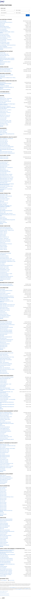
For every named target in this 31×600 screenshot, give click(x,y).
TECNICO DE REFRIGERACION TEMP (5, 181)
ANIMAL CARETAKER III (3, 204)
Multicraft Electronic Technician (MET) (5, 341)
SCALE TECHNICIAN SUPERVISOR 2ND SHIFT (6, 285)
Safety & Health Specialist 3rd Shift (5, 358)
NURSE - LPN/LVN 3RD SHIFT (4, 362)
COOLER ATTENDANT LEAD (4, 54)
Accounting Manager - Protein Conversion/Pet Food (7, 45)
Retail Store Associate (3, 494)
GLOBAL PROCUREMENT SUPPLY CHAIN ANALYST (7, 554)
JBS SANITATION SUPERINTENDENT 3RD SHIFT (7, 531)
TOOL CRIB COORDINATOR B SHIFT (5, 562)
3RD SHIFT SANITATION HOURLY (5, 145)
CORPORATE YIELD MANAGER (4, 85)
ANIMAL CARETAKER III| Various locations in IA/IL (7, 304)
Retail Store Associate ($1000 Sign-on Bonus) (6, 496)
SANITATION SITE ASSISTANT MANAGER (6, 519)
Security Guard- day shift (3, 139)
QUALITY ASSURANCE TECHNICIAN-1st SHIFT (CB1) (7, 445)
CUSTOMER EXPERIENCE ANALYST (5, 93)
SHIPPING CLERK (2, 52)
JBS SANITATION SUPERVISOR (4, 545)
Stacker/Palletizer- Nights (4, 194)
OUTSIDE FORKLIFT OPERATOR (4, 198)
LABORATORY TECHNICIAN (4, 462)
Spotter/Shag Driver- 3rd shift (4, 99)
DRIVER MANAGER (2, 386)
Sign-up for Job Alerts (11, 580)
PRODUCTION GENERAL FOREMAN (5, 396)
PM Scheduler (2, 335)
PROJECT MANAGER (3, 131)
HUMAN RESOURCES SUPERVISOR (5, 279)
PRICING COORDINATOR (3, 38)
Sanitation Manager (3, 539)
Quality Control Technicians (4, 460)
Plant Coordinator (2, 420)
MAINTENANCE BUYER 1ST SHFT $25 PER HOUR (7, 324)
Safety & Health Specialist (4, 354)
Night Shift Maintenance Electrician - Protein (6, 177)
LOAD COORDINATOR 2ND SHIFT (5, 429)
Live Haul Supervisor (3, 432)
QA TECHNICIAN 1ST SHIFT (4, 459)
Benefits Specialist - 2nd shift (4, 268)
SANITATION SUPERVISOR (4, 524)
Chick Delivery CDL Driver (4, 123)
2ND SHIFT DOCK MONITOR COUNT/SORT (6, 68)
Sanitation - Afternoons (3, 231)
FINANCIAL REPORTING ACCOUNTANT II (6, 22)
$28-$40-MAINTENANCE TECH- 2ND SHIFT (6, 178)
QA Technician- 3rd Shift (3, 197)
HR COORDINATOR (3, 254)
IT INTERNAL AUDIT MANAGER (4, 43)
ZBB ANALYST (2, 64)
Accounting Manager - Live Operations (6, 39)
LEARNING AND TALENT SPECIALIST (5, 277)
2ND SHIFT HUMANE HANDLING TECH (6, 71)
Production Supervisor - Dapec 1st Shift (6, 436)
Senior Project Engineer (3, 132)
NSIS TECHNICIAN (2, 447)
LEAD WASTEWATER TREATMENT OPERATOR (7, 439)
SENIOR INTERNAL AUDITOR (4, 26)
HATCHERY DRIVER (3, 102)
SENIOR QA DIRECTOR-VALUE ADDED (5, 467)
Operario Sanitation (3, 235)
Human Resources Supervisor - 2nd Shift (6, 273)
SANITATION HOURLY (3, 245)
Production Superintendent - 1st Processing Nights (7, 399)
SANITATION (2, 528)
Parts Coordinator (2, 209)
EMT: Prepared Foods (3, 370)
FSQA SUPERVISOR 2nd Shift (4, 452)
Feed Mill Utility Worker (3, 312)
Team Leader (2, 512)
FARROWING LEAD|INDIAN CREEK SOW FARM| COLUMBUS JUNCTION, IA (7, 298)
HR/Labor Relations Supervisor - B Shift (6, 258)
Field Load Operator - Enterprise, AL (5, 106)
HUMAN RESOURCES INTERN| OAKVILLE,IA (6, 276)
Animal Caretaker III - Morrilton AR (5, 293)
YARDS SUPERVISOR (3, 385)
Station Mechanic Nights (3, 163)
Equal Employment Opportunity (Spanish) (4, 595)
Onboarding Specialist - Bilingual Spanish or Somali (7, 261)
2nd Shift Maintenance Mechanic (5, 343)
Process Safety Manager (3, 129)
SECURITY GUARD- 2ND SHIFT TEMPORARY (6, 74)
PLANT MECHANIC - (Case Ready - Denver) (6, 186)
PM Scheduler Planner (3, 338)
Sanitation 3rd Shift (3, 234)
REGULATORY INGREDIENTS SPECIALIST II (6, 478)
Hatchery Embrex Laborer (4, 307)
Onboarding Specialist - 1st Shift (5, 269)
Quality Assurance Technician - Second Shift (6, 466)
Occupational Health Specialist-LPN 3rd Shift (6, 352)
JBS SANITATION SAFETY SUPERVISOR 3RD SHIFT (7, 153)
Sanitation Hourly (2, 242)
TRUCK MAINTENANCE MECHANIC (5, 171)
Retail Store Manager (3, 503)
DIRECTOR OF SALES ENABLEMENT (5, 89)
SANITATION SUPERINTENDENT (5, 530)
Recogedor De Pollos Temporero (5, 310)
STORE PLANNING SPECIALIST (4, 428)
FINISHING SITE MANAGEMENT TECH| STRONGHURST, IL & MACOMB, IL (6, 206)
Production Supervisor (3, 381)
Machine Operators (3, 168)
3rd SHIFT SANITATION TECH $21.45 (5, 227)
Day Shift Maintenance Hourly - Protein (6, 175)
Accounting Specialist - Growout (4, 42)
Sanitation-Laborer (3, 56)
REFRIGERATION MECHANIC (4, 170)
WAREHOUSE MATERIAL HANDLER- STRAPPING (7, 58)
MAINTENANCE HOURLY (3, 166)
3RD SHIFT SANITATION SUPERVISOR (5, 535)
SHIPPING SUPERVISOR (3, 566)
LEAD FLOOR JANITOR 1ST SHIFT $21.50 (6, 243)
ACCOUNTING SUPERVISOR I (4, 34)
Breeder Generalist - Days (4, 111)
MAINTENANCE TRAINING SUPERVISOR (6, 321)
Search (28, 15)
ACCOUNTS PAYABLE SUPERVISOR (5, 27)
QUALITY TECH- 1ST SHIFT (4, 200)
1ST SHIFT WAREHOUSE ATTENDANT (5, 574)
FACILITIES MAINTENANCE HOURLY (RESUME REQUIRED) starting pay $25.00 (7, 184)
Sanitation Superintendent (4, 523)
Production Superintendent (4, 395)
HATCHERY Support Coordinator (5, 35)
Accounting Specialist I (3, 29)
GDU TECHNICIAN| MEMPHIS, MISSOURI (6, 290)
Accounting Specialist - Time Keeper (5, 36)
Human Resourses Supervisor (4, 257)
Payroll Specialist (2, 23)
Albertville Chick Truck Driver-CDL (5, 115)
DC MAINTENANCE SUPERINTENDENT (6, 323)
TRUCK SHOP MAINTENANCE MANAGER (6, 331)
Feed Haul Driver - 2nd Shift (4, 124)
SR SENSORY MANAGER (3, 482)
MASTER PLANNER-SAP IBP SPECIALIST (6, 569)
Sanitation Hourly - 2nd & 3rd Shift (5, 239)
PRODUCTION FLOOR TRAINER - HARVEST (6, 413)
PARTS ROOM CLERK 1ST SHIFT (4, 55)
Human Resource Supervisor (4, 255)
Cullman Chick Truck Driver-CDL (5, 116)
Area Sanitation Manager (4, 532)
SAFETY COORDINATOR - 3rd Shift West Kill (6, 138)
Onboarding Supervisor (3, 272)
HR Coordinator (2, 264)
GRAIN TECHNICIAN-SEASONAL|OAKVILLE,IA (7, 296)
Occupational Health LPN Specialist (5, 365)
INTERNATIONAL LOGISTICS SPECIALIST (6, 570)
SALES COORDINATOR (3, 487)
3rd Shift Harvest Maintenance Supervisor (6, 332)
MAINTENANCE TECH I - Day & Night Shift (6, 167)
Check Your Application (3, 580)
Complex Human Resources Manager (5, 253)
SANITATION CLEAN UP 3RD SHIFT (5, 241)
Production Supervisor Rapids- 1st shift (6, 416)
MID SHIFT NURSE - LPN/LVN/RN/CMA (6, 359)
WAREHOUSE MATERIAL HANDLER (5, 61)
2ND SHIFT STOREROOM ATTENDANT (6, 412)
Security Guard (2, 433)
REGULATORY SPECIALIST (4, 480)
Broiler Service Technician (4, 294)
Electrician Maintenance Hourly (4, 164)
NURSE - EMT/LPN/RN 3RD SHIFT (5, 367)
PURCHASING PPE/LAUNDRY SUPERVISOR (6, 558)
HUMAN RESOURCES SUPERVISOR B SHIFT (6, 265)
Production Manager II (3, 382)
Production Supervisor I (3, 379)
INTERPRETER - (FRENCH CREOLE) (5, 419)
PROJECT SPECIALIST (3, 475)
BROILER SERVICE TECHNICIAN (4, 299)
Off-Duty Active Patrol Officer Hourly (5, 148)
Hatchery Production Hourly (4, 314)
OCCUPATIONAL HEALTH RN (4, 373)
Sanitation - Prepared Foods (4, 238)
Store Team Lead (2, 488)
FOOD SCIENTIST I (3, 483)
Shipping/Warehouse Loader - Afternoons (6, 213)
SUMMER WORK (2, 76)
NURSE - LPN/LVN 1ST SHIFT (4, 355)
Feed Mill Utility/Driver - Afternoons (5, 112)
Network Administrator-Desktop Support (6, 284)
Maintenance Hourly (3, 342)
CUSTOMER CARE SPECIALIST (4, 557)
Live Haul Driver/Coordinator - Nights (5, 120)
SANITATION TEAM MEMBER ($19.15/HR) (6, 228)
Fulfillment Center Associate (4, 156)
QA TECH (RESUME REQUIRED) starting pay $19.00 (7, 219)
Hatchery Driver (2, 97)
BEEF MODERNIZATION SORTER (5, 455)
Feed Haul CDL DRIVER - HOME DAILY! (5, 122)
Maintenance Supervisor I (4, 328)
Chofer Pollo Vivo (2, 311)
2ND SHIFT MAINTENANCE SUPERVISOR (6, 330)
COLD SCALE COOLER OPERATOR (5, 427)
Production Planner (3, 491)
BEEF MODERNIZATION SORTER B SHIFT (6, 210)
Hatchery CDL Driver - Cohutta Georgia (6, 98)
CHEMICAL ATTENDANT (3, 246)
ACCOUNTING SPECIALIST (4, 30)
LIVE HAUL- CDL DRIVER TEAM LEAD (5, 101)
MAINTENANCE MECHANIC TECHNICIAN (6, 174)
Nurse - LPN (2, 366)
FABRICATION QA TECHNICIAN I (5, 464)
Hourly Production (2, 221)
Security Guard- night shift (4, 141)
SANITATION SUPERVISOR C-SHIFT (5, 378)
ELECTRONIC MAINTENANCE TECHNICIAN (6, 327)
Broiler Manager (2, 289)
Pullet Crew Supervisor (3, 303)
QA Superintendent (3, 470)
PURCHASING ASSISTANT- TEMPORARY (6, 571)
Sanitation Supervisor (3, 521)
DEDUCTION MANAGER (3, 46)
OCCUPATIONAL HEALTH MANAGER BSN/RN (6, 146)
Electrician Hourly (2, 347)
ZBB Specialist (2, 25)
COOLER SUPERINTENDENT (4, 398)
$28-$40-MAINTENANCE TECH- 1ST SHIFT (6, 179)
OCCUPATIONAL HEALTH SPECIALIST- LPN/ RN (7, 369)
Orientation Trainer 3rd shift (4, 266)
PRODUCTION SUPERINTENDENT (5, 388)
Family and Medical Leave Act (3, 592)
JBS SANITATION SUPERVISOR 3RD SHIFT (6, 520)
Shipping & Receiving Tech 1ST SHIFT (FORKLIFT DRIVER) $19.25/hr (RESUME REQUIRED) (7, 550)
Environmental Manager (3, 142)
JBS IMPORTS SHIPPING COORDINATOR (6, 573)
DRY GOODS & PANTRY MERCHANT (5, 561)
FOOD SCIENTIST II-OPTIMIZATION (5, 476)
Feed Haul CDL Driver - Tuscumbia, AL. (5, 109)
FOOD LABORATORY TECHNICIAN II (5, 479)
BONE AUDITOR (2, 425)
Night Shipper (2, 201)
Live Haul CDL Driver (3, 113)
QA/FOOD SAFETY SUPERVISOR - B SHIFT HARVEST (7, 448)
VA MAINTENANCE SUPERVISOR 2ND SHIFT (6, 339)
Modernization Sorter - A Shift (4, 444)
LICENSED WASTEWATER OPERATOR (5, 431)
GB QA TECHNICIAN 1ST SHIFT (4, 451)
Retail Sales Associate (3, 492)
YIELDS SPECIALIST (3, 82)
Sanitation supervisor (3, 534)
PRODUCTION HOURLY (3, 218)
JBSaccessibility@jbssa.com (13, 587)
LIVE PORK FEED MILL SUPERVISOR (5, 315)
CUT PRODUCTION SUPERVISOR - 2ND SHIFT (7, 377)
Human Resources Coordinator (4, 270)
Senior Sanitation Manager (4, 536)
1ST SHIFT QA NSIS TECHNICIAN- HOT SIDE (6, 463)
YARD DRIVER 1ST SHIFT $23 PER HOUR (6, 196)
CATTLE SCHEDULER (3, 567)
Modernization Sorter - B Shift (4, 449)
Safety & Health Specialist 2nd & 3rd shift (6, 151)
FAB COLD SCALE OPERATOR (4, 415)
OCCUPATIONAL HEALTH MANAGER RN (6, 363)
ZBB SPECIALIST (2, 63)
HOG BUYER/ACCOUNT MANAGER (5, 69)
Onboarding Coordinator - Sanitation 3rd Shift (7, 230)
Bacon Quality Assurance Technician (5, 422)
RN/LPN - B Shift (2, 361)
